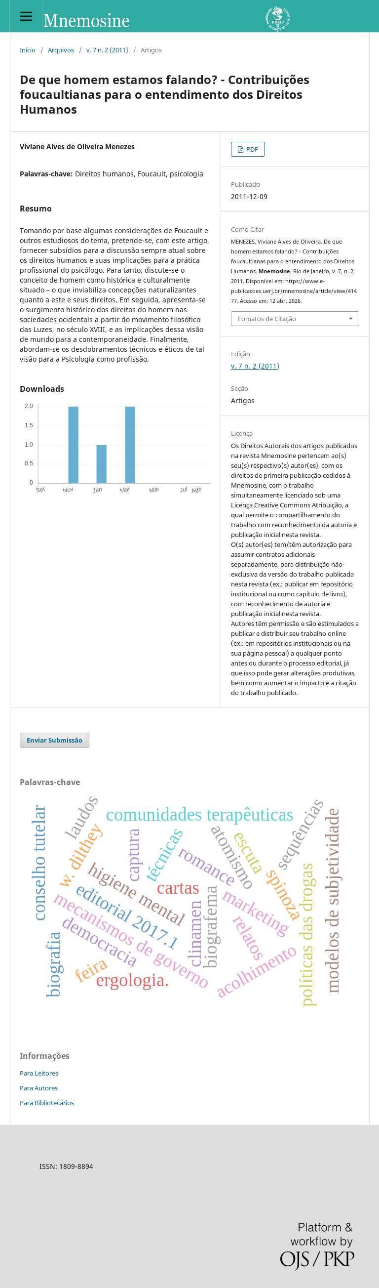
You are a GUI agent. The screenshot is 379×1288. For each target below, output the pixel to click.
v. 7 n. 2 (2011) (107, 49)
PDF (251, 149)
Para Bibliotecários (47, 1102)
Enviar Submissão (54, 740)
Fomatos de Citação (267, 318)
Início (28, 49)
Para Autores (39, 1087)
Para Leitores (39, 1073)
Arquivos (61, 49)
